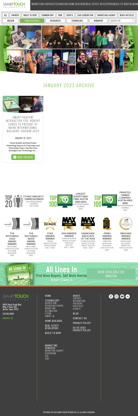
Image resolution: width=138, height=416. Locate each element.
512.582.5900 (8, 313)
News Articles (127, 15)
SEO (47, 355)
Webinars (98, 20)
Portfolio (78, 306)
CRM (60, 15)
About (123, 5)
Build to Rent (106, 5)
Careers (77, 298)
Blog (116, 5)
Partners (78, 303)
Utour (48, 313)
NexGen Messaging (54, 305)
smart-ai (49, 316)
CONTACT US (8, 318)
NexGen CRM (51, 303)
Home (48, 295)
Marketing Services (41, 5)
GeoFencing (50, 353)
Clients (77, 308)
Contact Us (80, 318)
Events (70, 15)
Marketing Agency (107, 15)
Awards (15, 15)
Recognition (79, 300)
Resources (55, 20)
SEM (47, 358)
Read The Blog (23, 157)
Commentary (47, 15)
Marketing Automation (51, 309)
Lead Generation (85, 15)
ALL (5, 15)
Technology (56, 5)
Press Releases (32, 20)
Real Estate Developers (88, 5)
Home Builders (70, 5)
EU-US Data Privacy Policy (82, 329)
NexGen (10, 20)
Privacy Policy (82, 323)
